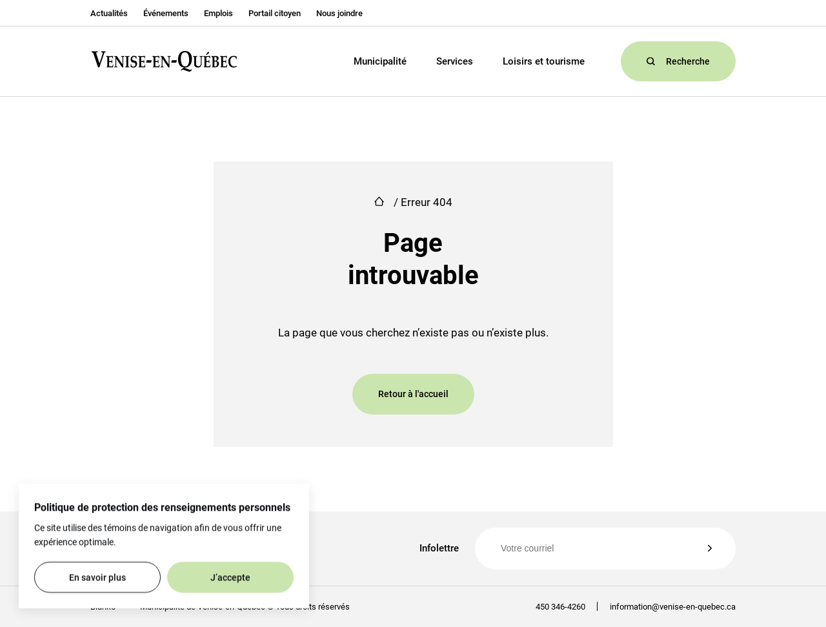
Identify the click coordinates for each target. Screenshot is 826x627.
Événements (165, 13)
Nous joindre (339, 13)
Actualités (109, 13)
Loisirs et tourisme (544, 61)
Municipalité (380, 61)
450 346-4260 (560, 607)
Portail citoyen (274, 13)
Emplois (218, 13)
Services (454, 61)
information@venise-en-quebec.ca (666, 607)
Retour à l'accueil (413, 394)
